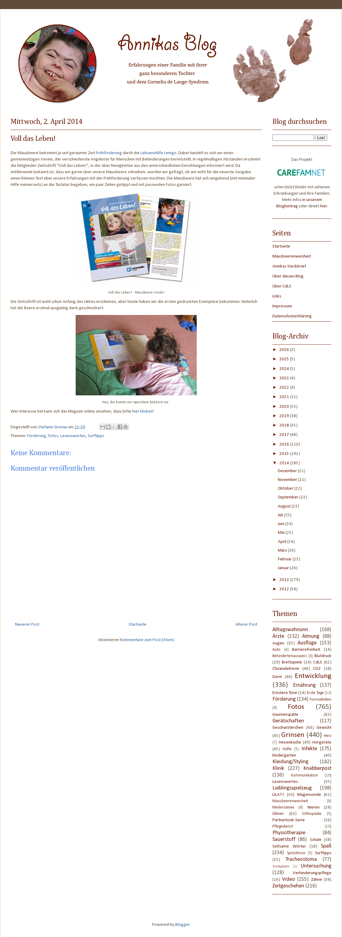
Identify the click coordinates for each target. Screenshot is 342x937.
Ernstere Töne (284, 693)
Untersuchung (316, 866)
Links (276, 296)
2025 (284, 359)
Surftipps (96, 436)
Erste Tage (315, 693)
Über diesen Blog (288, 276)
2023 (284, 378)
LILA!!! (278, 795)
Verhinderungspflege (312, 873)
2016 (284, 444)
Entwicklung (313, 676)
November (288, 480)
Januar (284, 568)
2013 (284, 580)
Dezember (288, 471)
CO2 (317, 668)
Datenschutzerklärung (292, 316)
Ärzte (278, 636)
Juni (281, 524)
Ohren (278, 814)
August (284, 506)
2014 (284, 463)
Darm (277, 677)
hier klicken (142, 411)
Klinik (278, 768)
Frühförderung (109, 153)
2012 (284, 589)
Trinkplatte (280, 866)
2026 (284, 350)
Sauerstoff (283, 839)
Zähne (316, 879)
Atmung (310, 636)
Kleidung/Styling (290, 762)
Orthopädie (311, 814)
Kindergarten (284, 755)
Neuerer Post (27, 624)
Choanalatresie (285, 668)
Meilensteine (283, 807)
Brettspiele (292, 662)
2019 (284, 416)
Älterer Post (246, 624)
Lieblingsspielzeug (292, 788)
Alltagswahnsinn (290, 630)
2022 (284, 387)
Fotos (53, 436)
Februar (285, 559)
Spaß (326, 846)
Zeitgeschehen (288, 886)
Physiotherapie (288, 833)
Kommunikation (304, 775)
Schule (315, 840)
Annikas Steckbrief (289, 266)
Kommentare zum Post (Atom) (147, 640)
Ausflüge (307, 643)
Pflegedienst (282, 826)
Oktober (286, 488)
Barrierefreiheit (306, 649)
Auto (276, 650)
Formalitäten (320, 700)
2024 (284, 369)
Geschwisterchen (287, 727)
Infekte (309, 749)
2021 (284, 397)
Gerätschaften (288, 721)
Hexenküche (290, 742)
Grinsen (292, 735)
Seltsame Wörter (289, 846)
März (283, 550)
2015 (284, 454)
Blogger (182, 924)
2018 (284, 425)
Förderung (36, 436)
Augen (278, 643)
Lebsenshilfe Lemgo (158, 153)
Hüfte (287, 749)
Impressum (282, 306)
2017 (284, 435)
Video (288, 879)
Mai (281, 532)
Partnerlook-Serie (288, 820)
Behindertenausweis (289, 656)
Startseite (137, 624)
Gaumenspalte (285, 714)
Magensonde (309, 795)
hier (323, 206)
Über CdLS (281, 286)
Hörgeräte (321, 742)
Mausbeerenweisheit (291, 256)
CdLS (317, 662)
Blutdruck (322, 656)
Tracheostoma (301, 859)
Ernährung (304, 685)
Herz (327, 736)
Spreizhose (296, 853)
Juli (281, 515)
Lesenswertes (73, 436)
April (282, 542)
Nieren (313, 807)
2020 (284, 406)
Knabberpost (317, 768)
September (288, 497)
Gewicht (324, 727)
